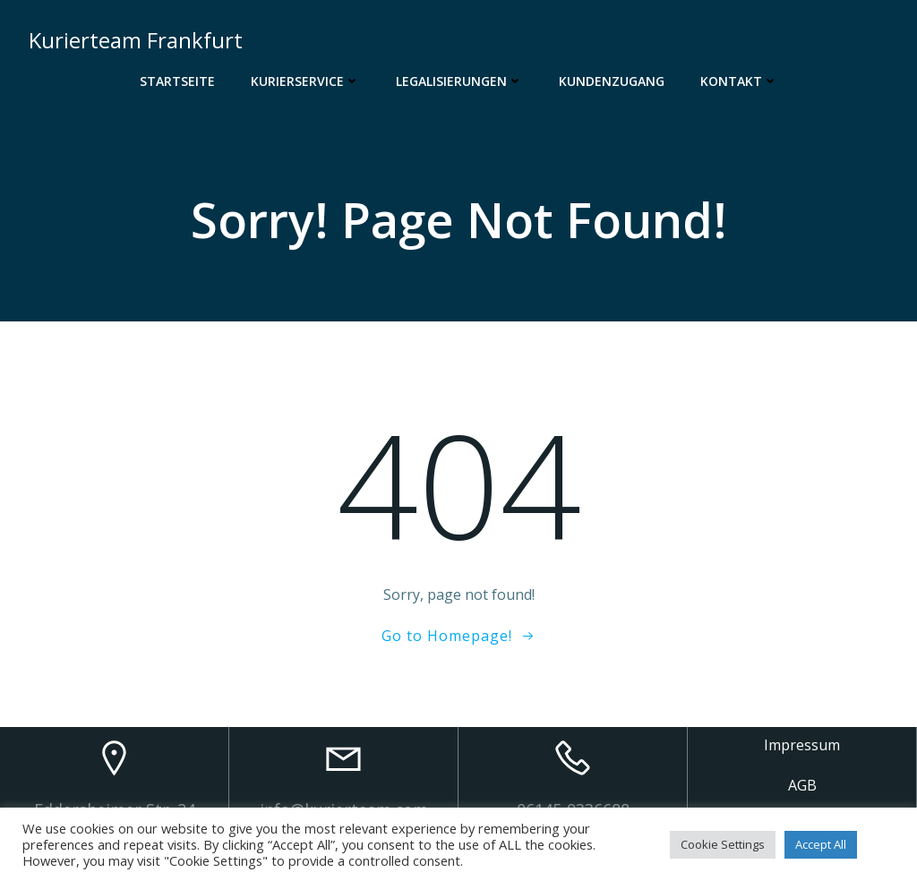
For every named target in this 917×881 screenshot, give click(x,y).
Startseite (177, 81)
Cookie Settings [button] (723, 844)
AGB (802, 785)
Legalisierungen (459, 81)
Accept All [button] (820, 844)
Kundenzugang (611, 81)
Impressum (802, 745)
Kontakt (739, 81)
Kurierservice (305, 81)
